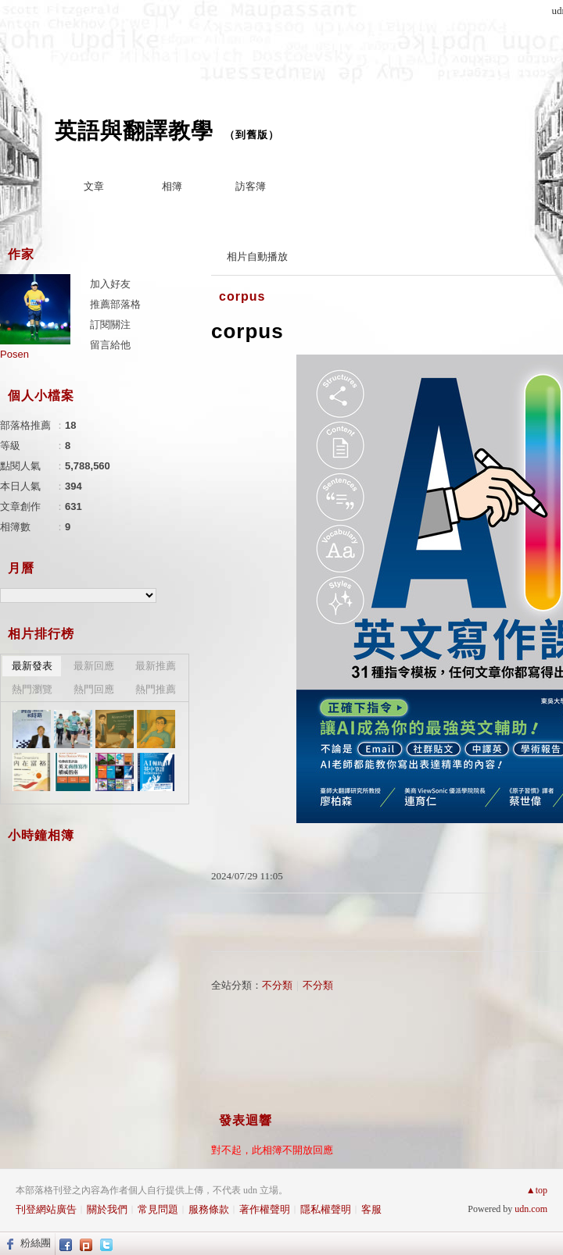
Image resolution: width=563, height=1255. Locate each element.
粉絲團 (35, 1243)
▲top (536, 1190)
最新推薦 (155, 666)
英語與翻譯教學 (134, 131)
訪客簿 (250, 186)
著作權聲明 (264, 1209)
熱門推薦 (155, 689)
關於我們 (107, 1209)
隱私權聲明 (325, 1209)
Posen (14, 354)
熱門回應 (94, 689)
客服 (371, 1209)
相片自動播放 (257, 256)
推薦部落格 (115, 304)
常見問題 (158, 1209)
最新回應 (94, 666)
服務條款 (208, 1209)
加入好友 (110, 284)
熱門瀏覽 (32, 689)
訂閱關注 (110, 324)
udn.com (531, 1208)
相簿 (172, 186)
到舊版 (251, 135)
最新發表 (32, 666)
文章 (94, 186)
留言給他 (110, 345)
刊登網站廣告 (46, 1209)
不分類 (277, 985)
